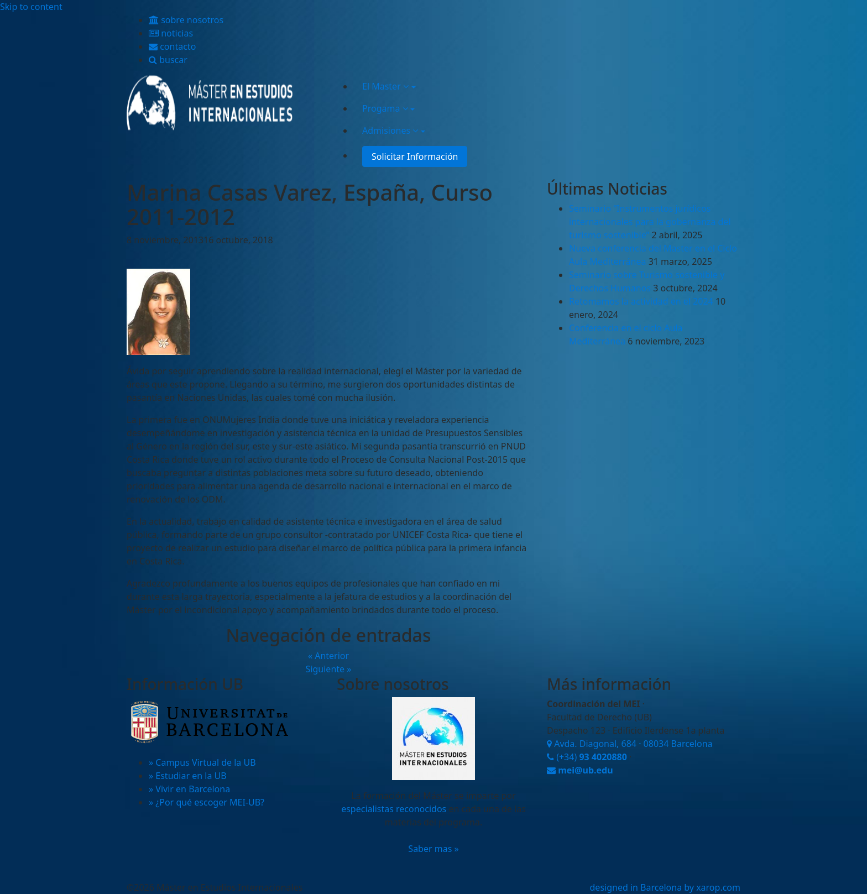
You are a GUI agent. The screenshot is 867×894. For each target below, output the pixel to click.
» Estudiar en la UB (188, 776)
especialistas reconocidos (393, 809)
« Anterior (328, 656)
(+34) (587, 757)
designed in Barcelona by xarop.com (665, 887)
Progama (385, 108)
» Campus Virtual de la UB (202, 762)
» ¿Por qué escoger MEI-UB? (206, 802)
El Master (385, 86)
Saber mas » (433, 849)
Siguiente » (329, 669)
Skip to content (31, 7)
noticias (171, 33)
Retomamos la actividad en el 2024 (641, 301)
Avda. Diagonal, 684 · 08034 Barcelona (630, 744)
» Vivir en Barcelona (189, 789)
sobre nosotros (186, 20)
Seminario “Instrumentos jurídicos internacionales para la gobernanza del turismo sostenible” (650, 221)
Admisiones (390, 130)
